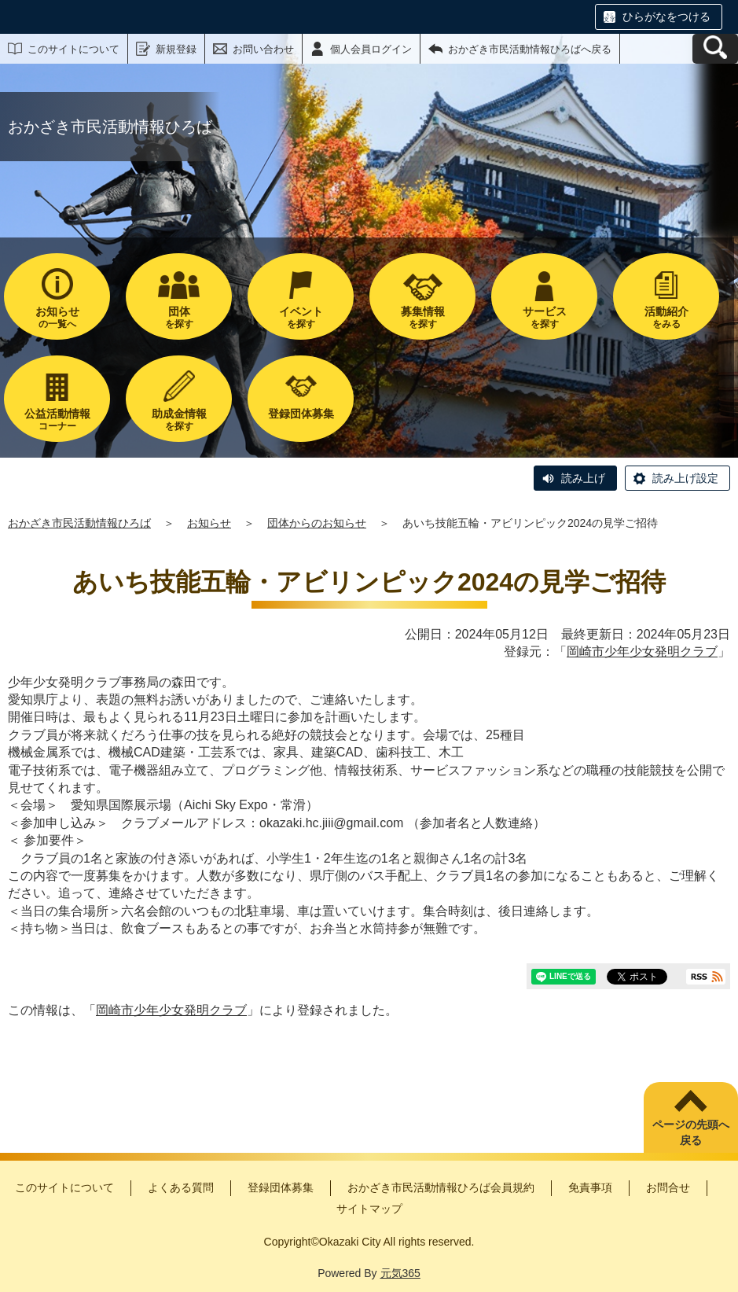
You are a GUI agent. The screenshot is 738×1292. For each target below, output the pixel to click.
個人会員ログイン (371, 49)
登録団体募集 (281, 1187)
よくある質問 (181, 1187)
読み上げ (583, 478)
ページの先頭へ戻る (690, 1132)
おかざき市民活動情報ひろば (79, 523)
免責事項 (590, 1187)
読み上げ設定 (685, 478)
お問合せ (668, 1187)
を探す (178, 317)
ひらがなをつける (666, 16)
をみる (666, 317)
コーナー (57, 419)
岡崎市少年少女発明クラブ (642, 651)
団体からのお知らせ (316, 523)
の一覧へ (57, 317)
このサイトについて (73, 49)
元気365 (400, 1273)
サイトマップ (369, 1208)
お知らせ (209, 523)
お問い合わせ (263, 49)
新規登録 (176, 49)
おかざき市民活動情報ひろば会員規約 (440, 1187)
